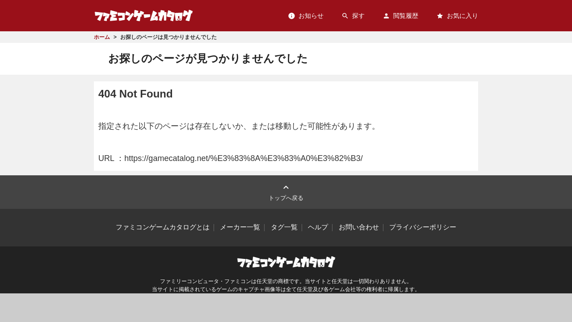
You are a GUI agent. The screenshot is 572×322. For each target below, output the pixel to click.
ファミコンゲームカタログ (143, 15)
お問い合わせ (359, 227)
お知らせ (306, 16)
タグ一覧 (284, 227)
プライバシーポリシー (422, 227)
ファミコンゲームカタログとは (163, 227)
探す (353, 16)
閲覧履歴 (400, 16)
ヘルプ (318, 227)
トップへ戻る (286, 191)
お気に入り (457, 16)
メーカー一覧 (240, 227)
